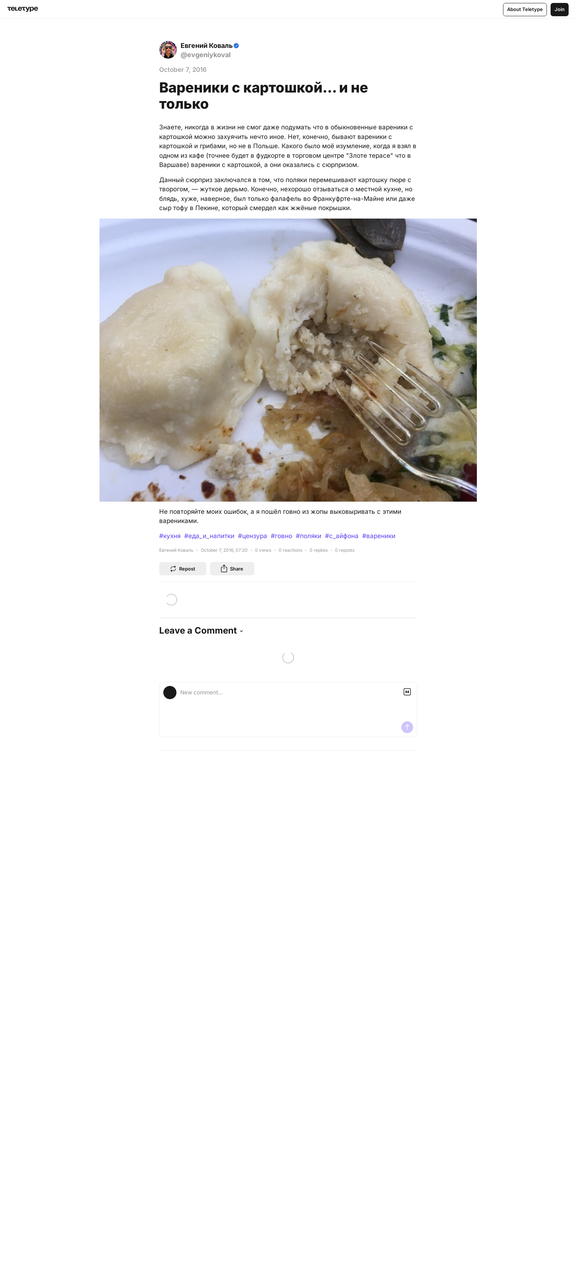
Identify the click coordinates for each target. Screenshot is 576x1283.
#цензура (252, 536)
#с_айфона (342, 536)
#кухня (170, 536)
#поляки (308, 536)
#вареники (378, 536)
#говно (281, 536)
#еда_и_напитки (209, 536)
